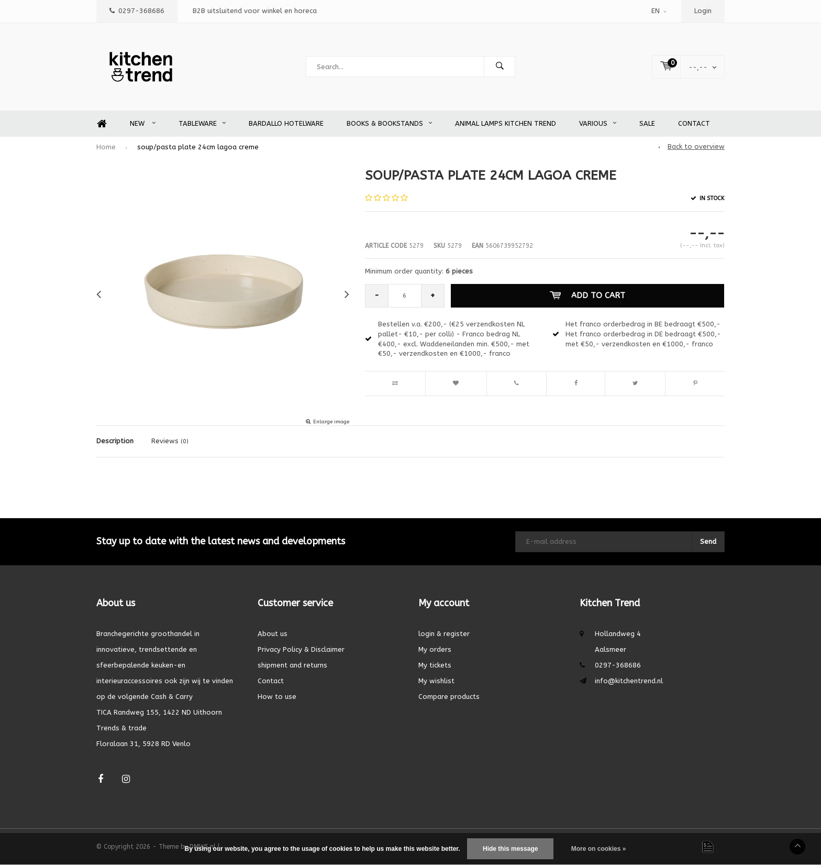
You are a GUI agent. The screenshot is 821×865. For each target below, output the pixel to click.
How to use (277, 696)
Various (597, 123)
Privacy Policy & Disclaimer (301, 649)
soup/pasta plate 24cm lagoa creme (198, 147)
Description (115, 441)
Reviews (169, 441)
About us (272, 634)
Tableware (202, 123)
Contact (694, 123)
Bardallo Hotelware (286, 123)
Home (101, 124)
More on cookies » (598, 848)
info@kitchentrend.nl (629, 681)
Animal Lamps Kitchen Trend (505, 123)
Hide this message (510, 848)
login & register (444, 634)
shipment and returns (292, 665)
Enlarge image (331, 422)
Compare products (449, 696)
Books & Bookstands (389, 123)
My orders (434, 649)
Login (703, 11)
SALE (647, 123)
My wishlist (436, 681)
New (143, 123)
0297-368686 (136, 11)
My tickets (434, 665)
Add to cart (587, 295)
